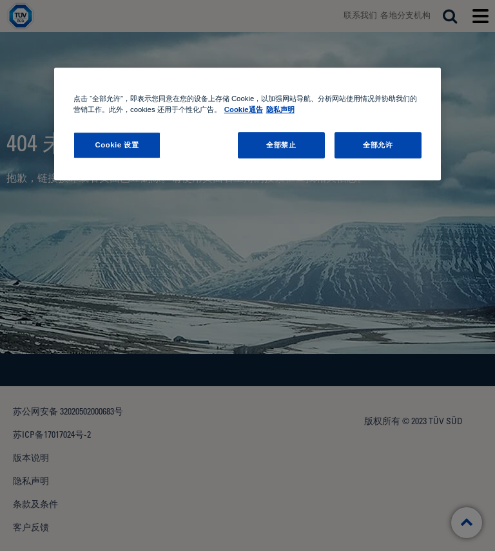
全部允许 (378, 145)
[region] (247, 124)
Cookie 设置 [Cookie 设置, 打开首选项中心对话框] (117, 145)
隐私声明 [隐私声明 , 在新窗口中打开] (280, 110)
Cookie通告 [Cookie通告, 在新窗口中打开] (243, 110)
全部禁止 (281, 145)
